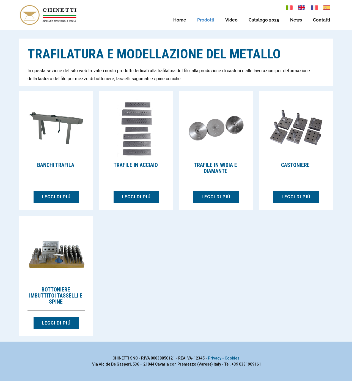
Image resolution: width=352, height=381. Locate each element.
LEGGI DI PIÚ (56, 196)
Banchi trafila (55, 165)
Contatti (321, 20)
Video (231, 20)
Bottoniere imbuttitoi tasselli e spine (55, 295)
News (296, 20)
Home (179, 20)
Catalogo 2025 (264, 20)
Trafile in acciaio (136, 165)
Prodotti (205, 20)
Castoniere (295, 165)
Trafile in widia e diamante (215, 168)
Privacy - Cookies (224, 358)
